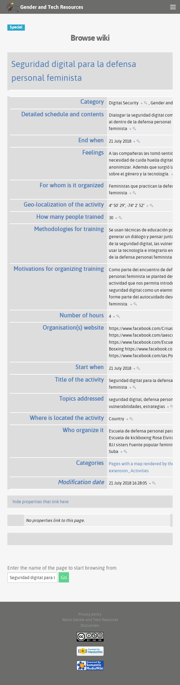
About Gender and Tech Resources (90, 619)
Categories (90, 462)
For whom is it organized (72, 185)
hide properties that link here (41, 501)
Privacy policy (90, 614)
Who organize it (83, 430)
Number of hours (81, 315)
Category (92, 101)
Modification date (81, 482)
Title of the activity (79, 379)
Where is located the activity (67, 417)
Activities (140, 471)
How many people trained (70, 216)
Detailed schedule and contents (62, 114)
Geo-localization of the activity (64, 204)
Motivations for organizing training (58, 268)
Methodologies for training (69, 229)
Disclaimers (90, 625)
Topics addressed (81, 398)
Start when (89, 367)
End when (91, 140)
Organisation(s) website (73, 327)
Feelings (93, 152)
